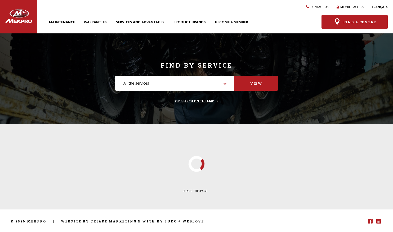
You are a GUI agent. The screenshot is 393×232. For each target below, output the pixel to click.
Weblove (193, 221)
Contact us (317, 7)
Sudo (170, 221)
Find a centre (354, 21)
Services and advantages (140, 22)
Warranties (95, 22)
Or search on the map (194, 101)
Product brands (189, 22)
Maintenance (62, 22)
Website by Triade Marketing (99, 221)
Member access (350, 7)
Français (380, 7)
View (256, 83)
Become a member (231, 22)
